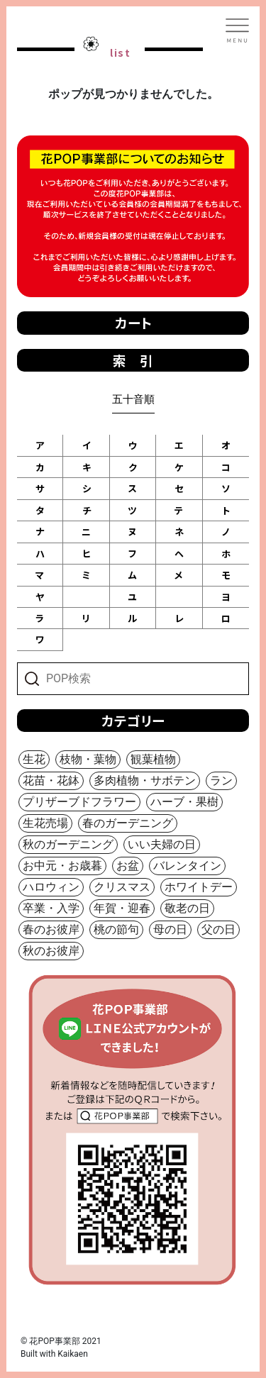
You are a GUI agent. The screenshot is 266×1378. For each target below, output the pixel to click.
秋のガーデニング (68, 844)
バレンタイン (187, 865)
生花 (34, 759)
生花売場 (45, 823)
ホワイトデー (199, 887)
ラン (221, 780)
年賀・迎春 (122, 908)
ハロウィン (51, 887)
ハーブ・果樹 (184, 802)
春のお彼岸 (51, 929)
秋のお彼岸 (51, 950)
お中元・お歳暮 (62, 865)
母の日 (170, 929)
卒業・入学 (51, 908)
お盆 (127, 865)
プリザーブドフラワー (79, 802)
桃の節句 (116, 929)
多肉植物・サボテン (145, 780)
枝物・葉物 (88, 759)
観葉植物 (153, 759)
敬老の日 (187, 908)
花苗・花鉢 (51, 780)
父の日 (218, 929)
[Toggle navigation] (238, 30)
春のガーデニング (127, 823)
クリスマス (122, 887)
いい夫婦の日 (162, 844)
